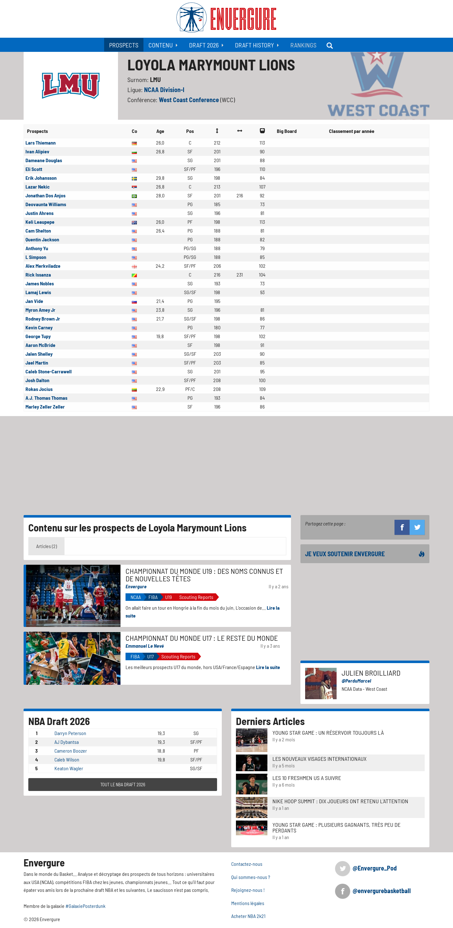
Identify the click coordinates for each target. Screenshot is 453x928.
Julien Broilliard (371, 672)
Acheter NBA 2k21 (248, 916)
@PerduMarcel (356, 681)
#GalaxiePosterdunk (85, 906)
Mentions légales (247, 903)
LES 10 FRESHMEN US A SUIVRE (306, 777)
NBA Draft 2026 (59, 721)
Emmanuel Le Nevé (145, 646)
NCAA (136, 597)
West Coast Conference (189, 99)
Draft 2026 (204, 45)
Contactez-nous (246, 864)
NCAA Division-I (164, 89)
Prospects (123, 45)
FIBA (153, 597)
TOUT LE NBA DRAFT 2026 (122, 784)
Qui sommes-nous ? (250, 877)
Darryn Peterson (70, 733)
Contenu (160, 45)
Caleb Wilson (66, 759)
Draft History (254, 45)
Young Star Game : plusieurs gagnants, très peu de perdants (336, 827)
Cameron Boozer (70, 751)
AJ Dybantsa (66, 742)
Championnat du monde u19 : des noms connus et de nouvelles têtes (204, 574)
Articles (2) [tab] (46, 546)
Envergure (136, 586)
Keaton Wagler (68, 768)
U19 (168, 597)
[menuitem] (123, 45)
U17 (150, 656)
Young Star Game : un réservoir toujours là (328, 732)
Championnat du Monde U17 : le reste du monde (202, 637)
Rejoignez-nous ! (248, 890)
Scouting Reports (196, 597)
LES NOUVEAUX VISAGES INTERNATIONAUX (319, 758)
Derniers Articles (270, 721)
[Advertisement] (226, 463)
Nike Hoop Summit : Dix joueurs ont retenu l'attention (340, 801)
